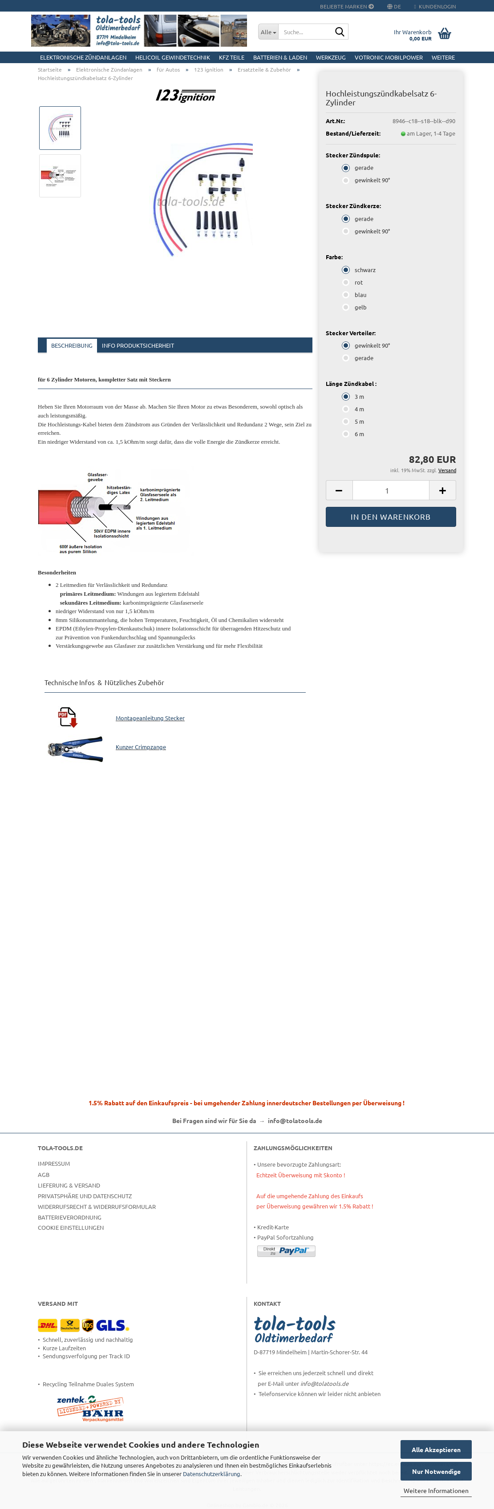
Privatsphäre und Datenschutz (85, 1196)
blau (355, 294)
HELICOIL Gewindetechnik (172, 57)
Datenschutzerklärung (211, 1473)
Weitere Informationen (436, 1490)
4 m (354, 409)
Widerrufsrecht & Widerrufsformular (97, 1206)
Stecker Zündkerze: (353, 205)
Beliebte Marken (347, 6)
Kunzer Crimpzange (141, 746)
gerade (358, 167)
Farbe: (334, 257)
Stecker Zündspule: (353, 155)
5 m (354, 421)
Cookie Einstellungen (71, 1227)
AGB (43, 1174)
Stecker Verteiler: (351, 333)
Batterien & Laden (280, 57)
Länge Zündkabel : (351, 383)
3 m (354, 396)
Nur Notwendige (436, 1471)
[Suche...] (268, 32)
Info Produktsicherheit (138, 345)
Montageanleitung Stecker (150, 718)
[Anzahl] (390, 490)
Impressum (54, 1163)
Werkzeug (331, 57)
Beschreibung (72, 345)
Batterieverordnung (69, 1217)
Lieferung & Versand (69, 1185)
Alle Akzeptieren (436, 1449)
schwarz (360, 269)
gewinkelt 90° (367, 180)
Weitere (443, 57)
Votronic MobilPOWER (389, 57)
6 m (354, 433)
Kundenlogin (435, 6)
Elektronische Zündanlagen (83, 57)
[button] (339, 490)
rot (353, 282)
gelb (355, 307)
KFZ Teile (231, 57)
